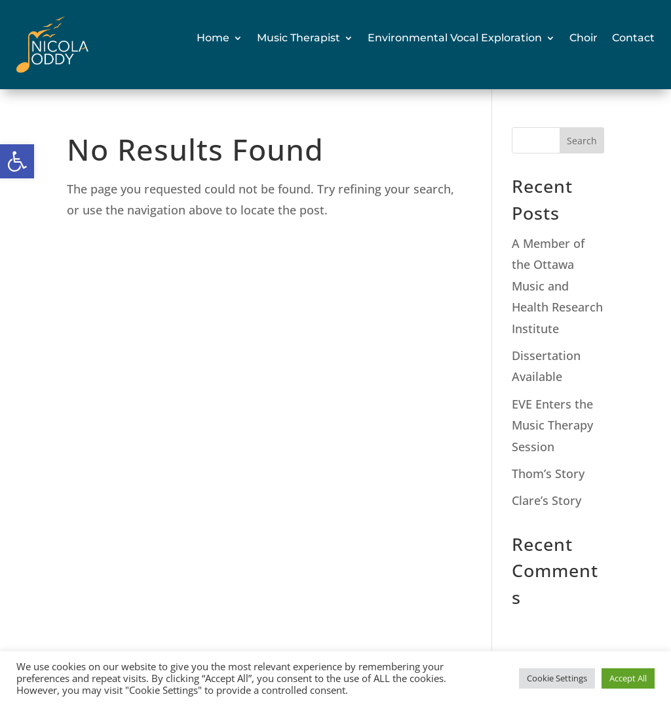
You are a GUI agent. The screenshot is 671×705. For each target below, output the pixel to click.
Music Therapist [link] (298, 37)
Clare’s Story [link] (546, 500)
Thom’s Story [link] (548, 473)
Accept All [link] (628, 678)
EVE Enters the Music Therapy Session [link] (552, 425)
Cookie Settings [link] (557, 678)
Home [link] (213, 37)
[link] (17, 161)
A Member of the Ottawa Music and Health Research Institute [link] (557, 285)
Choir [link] (583, 37)
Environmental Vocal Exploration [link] (455, 37)
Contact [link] (633, 37)
